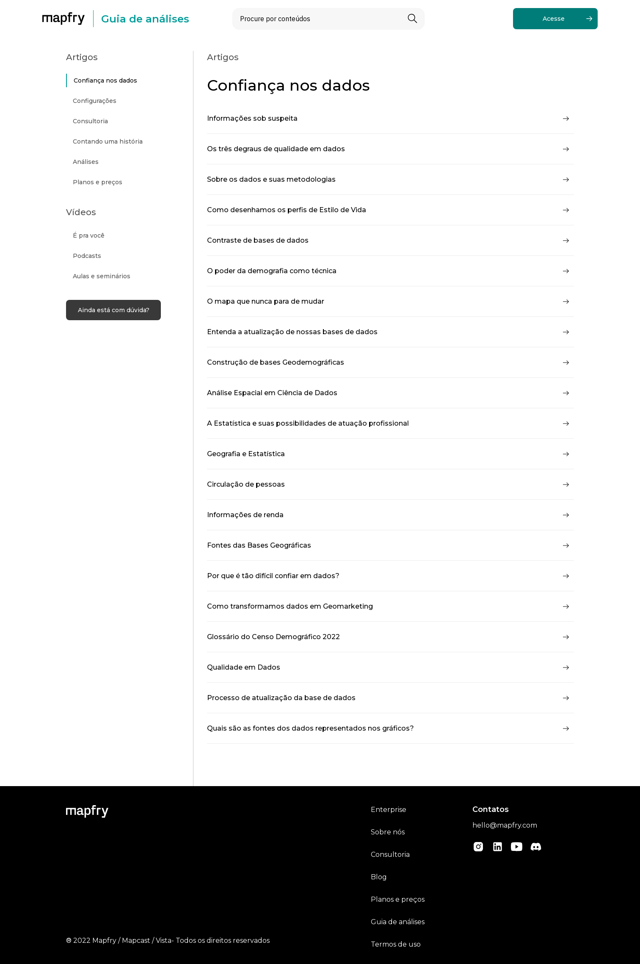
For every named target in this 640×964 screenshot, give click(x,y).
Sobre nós (388, 832)
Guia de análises (398, 922)
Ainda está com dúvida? (113, 310)
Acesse (554, 18)
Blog (379, 877)
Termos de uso (396, 944)
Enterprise (388, 810)
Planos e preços (398, 899)
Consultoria (390, 854)
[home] (67, 19)
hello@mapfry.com (504, 825)
